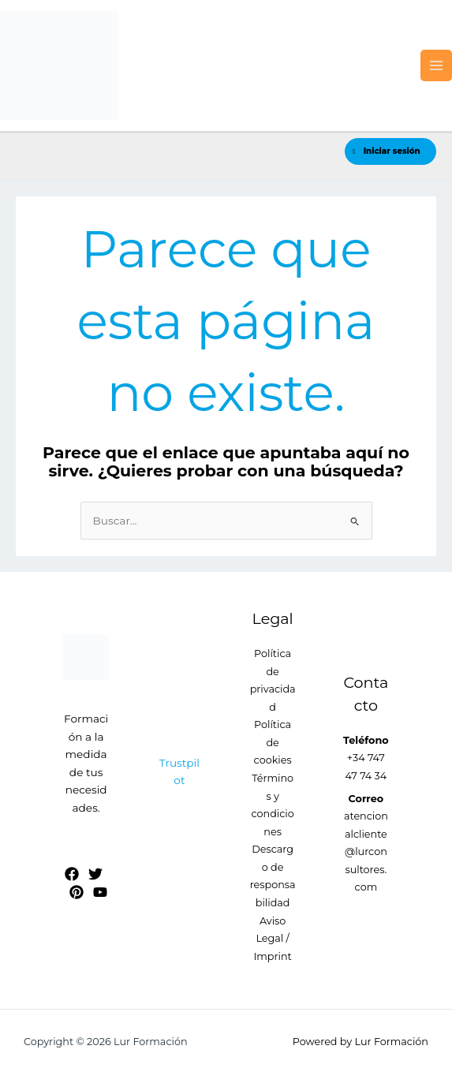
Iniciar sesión (386, 151)
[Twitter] (95, 874)
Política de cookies (273, 742)
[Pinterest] (76, 892)
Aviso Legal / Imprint (272, 938)
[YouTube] (100, 892)
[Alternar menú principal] (436, 66)
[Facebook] (72, 874)
